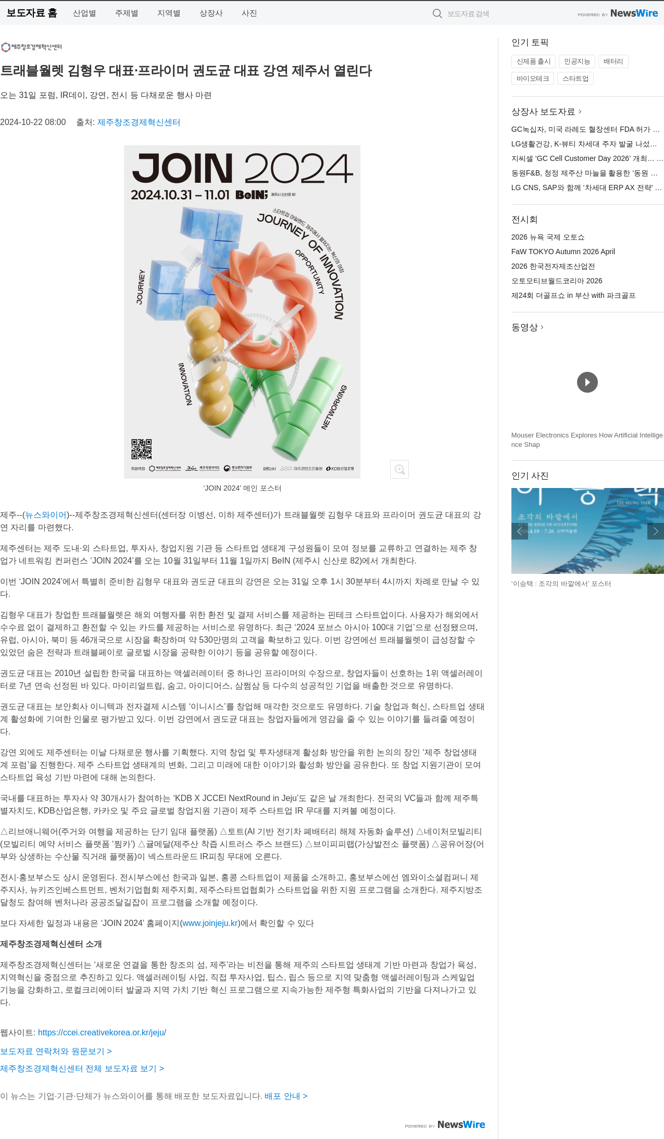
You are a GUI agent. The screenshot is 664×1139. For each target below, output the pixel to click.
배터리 (613, 61)
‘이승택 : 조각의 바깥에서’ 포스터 (561, 583)
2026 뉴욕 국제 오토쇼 (548, 237)
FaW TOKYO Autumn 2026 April (563, 251)
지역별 (169, 12)
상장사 (211, 12)
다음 (655, 531)
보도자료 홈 (31, 12)
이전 (519, 531)
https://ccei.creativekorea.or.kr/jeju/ (102, 1032)
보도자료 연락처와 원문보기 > (56, 1051)
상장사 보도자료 (543, 112)
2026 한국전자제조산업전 (553, 266)
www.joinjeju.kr (210, 923)
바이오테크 (533, 78)
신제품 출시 (534, 61)
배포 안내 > (286, 1096)
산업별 (84, 12)
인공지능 (577, 61)
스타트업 (575, 78)
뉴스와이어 (46, 514)
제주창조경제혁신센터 (139, 122)
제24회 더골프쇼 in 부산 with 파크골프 (573, 295)
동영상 (524, 327)
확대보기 (399, 469)
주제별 (127, 12)
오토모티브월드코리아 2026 (557, 281)
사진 (249, 12)
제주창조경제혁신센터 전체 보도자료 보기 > (82, 1068)
